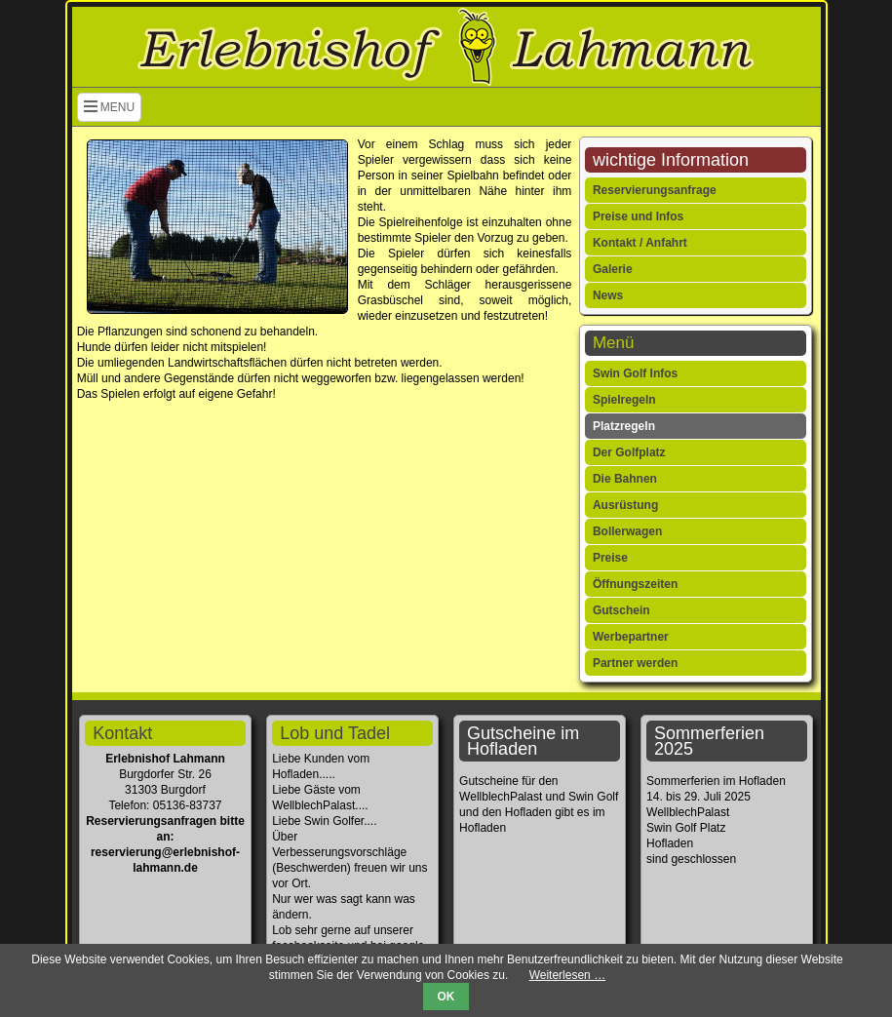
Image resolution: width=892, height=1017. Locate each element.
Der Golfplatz (629, 452)
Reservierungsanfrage (655, 190)
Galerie (613, 269)
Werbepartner (631, 637)
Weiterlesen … (567, 975)
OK (446, 996)
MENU (110, 107)
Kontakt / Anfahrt (640, 243)
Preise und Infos (638, 216)
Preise (610, 558)
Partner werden (635, 663)
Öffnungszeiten (635, 584)
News (608, 295)
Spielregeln (624, 400)
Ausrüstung (625, 505)
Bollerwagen (627, 531)
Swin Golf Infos (635, 373)
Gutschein (621, 610)
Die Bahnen (625, 479)
